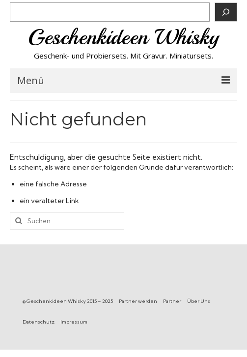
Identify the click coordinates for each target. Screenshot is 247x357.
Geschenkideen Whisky (123, 37)
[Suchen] (226, 12)
